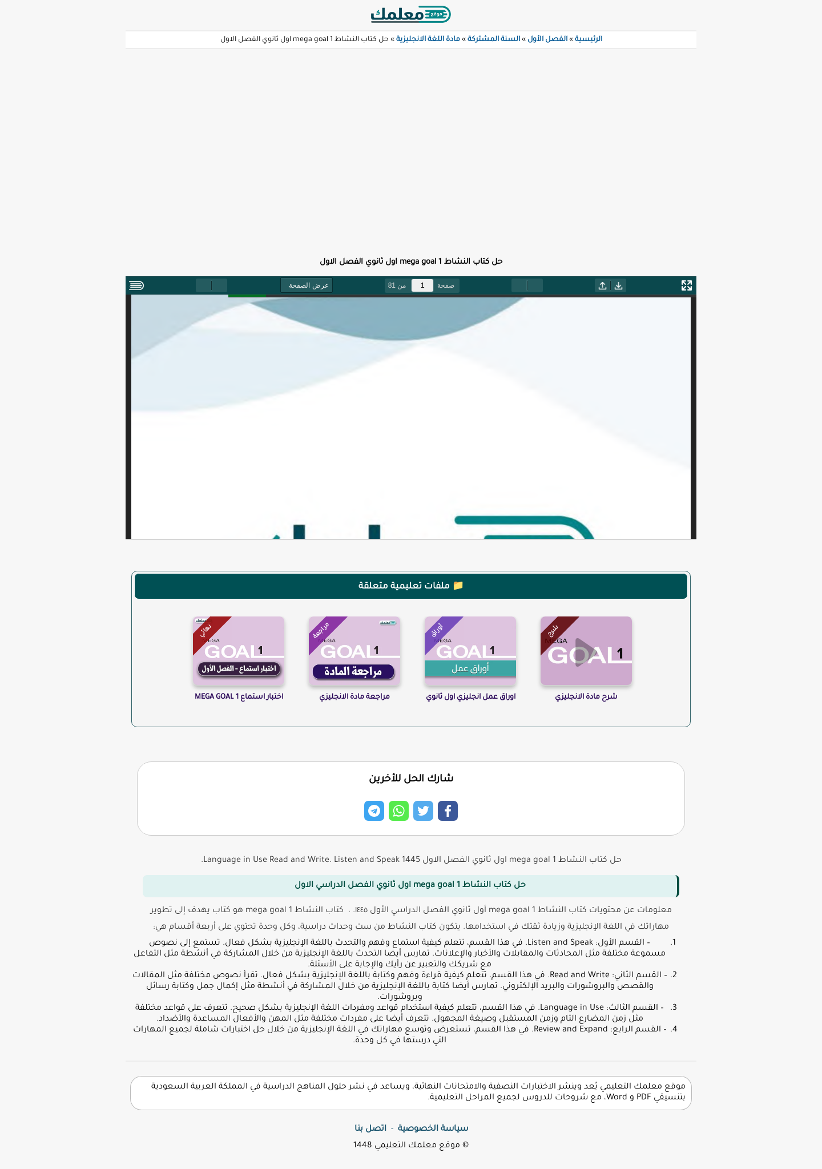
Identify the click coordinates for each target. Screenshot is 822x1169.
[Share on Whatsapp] (399, 811)
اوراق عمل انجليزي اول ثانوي (470, 698)
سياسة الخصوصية (433, 1129)
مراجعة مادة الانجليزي (354, 698)
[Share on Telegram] (374, 811)
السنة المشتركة (494, 40)
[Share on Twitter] (423, 811)
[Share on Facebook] (448, 811)
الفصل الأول (547, 40)
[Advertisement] (411, 146)
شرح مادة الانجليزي (586, 698)
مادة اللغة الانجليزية (428, 40)
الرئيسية (588, 40)
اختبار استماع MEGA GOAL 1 (239, 698)
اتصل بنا (370, 1129)
